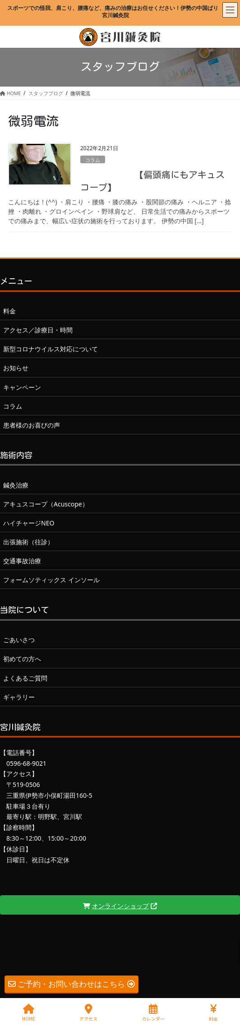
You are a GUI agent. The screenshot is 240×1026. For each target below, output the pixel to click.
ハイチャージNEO (28, 523)
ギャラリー (19, 697)
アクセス (88, 1012)
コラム (92, 159)
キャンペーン (22, 387)
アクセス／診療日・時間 (38, 330)
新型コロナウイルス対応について (50, 349)
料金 (9, 311)
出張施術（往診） (28, 542)
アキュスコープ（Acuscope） (45, 504)
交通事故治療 (22, 561)
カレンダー (153, 1012)
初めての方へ (22, 658)
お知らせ (15, 367)
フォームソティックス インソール (51, 579)
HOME (28, 1012)
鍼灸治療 (15, 485)
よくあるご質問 (25, 678)
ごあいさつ (19, 639)
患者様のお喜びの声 (31, 425)
